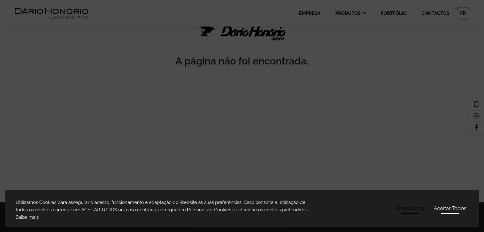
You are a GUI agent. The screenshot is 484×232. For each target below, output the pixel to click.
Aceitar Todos (450, 208)
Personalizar (410, 208)
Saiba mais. (28, 217)
